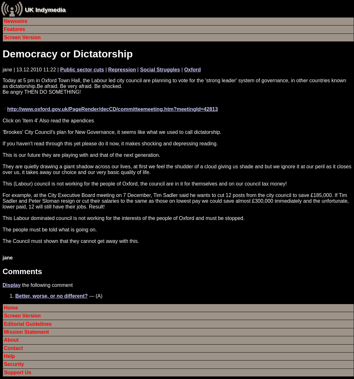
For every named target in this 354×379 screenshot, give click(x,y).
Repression (122, 69)
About (11, 340)
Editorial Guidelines (28, 324)
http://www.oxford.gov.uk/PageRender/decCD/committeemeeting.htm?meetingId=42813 (112, 109)
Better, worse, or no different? (51, 296)
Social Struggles (160, 69)
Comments (22, 271)
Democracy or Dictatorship (68, 54)
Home (11, 307)
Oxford (192, 69)
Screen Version (22, 37)
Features (14, 29)
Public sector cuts (82, 69)
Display (12, 285)
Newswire (15, 21)
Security (14, 364)
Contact (13, 348)
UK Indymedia (45, 9)
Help (9, 356)
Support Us (17, 372)
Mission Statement (26, 332)
